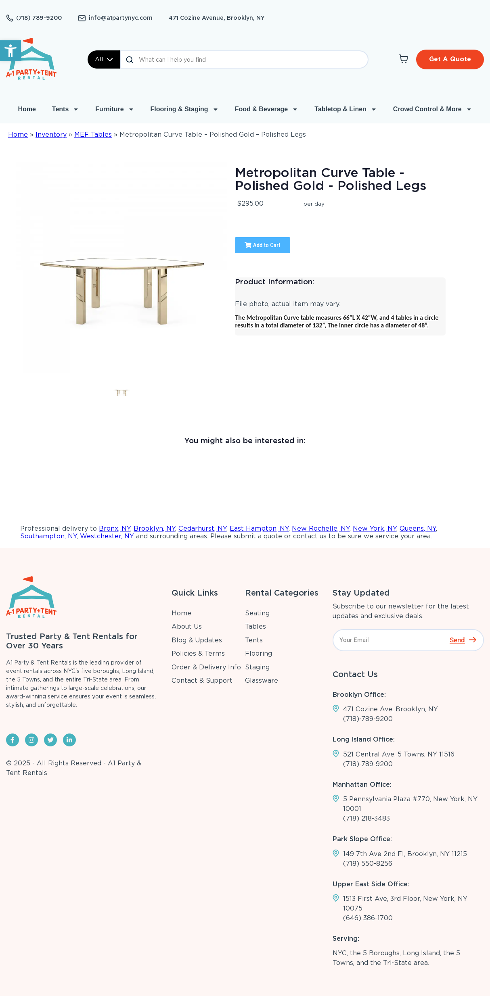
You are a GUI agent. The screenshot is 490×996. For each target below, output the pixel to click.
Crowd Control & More (432, 109)
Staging (257, 667)
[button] (10, 50)
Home (27, 109)
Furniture (114, 109)
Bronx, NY (114, 528)
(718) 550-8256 (367, 863)
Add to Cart (262, 245)
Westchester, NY (107, 536)
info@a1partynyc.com (121, 18)
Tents (65, 109)
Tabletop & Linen (345, 109)
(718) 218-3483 (366, 818)
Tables (255, 626)
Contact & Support (202, 680)
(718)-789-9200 (368, 719)
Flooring (258, 653)
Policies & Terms (198, 653)
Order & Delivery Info (206, 667)
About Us (187, 626)
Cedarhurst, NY (202, 528)
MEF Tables (93, 134)
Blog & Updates (197, 640)
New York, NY (374, 528)
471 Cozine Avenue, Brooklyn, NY (217, 18)
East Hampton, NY (259, 528)
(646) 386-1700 (368, 918)
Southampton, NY (48, 536)
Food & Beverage (267, 109)
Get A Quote (450, 59)
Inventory (51, 134)
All (104, 59)
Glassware (261, 680)
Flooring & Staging (185, 109)
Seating (257, 613)
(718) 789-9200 (39, 18)
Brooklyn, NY (154, 528)
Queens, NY (418, 528)
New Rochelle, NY (321, 528)
